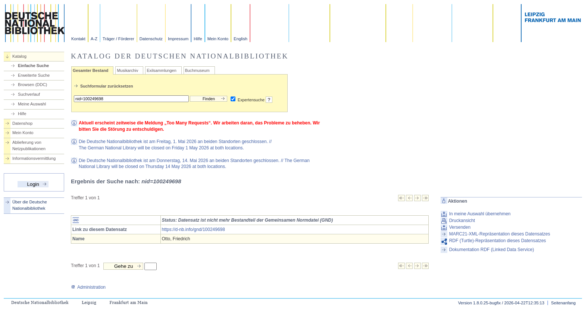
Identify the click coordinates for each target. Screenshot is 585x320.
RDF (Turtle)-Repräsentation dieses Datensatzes (497, 240)
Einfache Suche (33, 65)
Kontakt (78, 39)
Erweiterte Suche (34, 75)
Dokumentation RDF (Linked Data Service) (491, 249)
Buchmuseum (197, 70)
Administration (88, 287)
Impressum (178, 39)
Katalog (19, 56)
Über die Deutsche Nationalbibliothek (29, 205)
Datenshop (22, 123)
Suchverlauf (29, 94)
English (240, 39)
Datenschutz (151, 39)
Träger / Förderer (118, 39)
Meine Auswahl (32, 104)
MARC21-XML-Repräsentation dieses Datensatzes (499, 234)
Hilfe (198, 39)
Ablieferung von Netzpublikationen (29, 145)
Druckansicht (462, 220)
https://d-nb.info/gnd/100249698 (193, 229)
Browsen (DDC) (32, 84)
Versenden (459, 227)
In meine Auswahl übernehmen (480, 213)
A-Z (94, 39)
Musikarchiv (127, 70)
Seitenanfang (563, 303)
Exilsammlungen (161, 70)
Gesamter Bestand (90, 70)
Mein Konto (218, 39)
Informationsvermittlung (34, 158)
